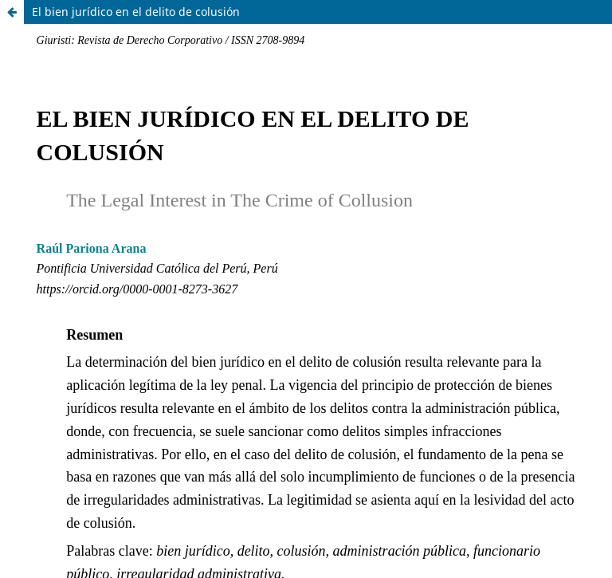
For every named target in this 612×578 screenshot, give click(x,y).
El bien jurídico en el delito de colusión (136, 11)
